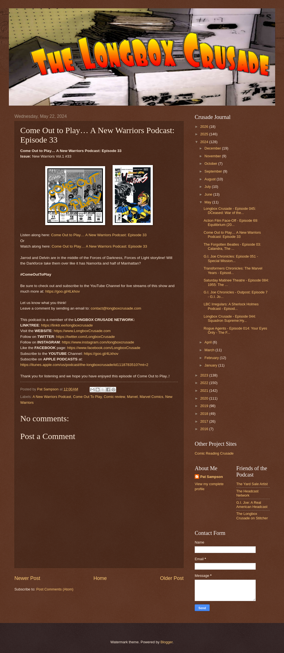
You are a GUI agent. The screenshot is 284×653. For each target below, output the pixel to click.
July (208, 187)
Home (100, 578)
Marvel (132, 397)
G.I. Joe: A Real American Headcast (251, 504)
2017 (204, 421)
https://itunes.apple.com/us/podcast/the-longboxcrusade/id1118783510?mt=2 (84, 365)
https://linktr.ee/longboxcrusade (67, 325)
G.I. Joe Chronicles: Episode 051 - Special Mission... (231, 258)
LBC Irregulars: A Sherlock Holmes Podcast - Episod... (231, 306)
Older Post (172, 578)
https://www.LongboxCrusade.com (82, 331)
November (213, 156)
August (210, 179)
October (211, 163)
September (213, 171)
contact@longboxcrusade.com (116, 308)
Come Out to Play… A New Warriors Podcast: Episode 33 (98, 235)
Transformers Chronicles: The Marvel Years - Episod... (233, 270)
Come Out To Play (87, 397)
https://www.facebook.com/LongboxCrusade (103, 348)
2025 (204, 134)
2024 (204, 142)
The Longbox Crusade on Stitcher (252, 516)
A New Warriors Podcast (51, 397)
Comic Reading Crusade (214, 453)
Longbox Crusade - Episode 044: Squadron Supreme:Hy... (230, 318)
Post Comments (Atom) (54, 589)
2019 (204, 406)
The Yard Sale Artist (252, 484)
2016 (204, 429)
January (211, 365)
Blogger (167, 642)
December (213, 148)
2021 (204, 390)
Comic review (114, 397)
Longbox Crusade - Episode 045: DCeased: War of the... (230, 210)
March (209, 350)
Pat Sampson (211, 477)
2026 (204, 126)
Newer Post (27, 578)
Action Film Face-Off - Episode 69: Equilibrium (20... (231, 222)
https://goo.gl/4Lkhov (62, 291)
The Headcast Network (247, 493)
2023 (204, 375)
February (212, 358)
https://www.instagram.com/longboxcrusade (98, 342)
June (208, 194)
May (208, 202)
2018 (204, 414)
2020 (204, 398)
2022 (204, 383)
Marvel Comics (151, 397)
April (208, 342)
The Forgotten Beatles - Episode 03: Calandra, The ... (232, 246)
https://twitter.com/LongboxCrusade (85, 337)
